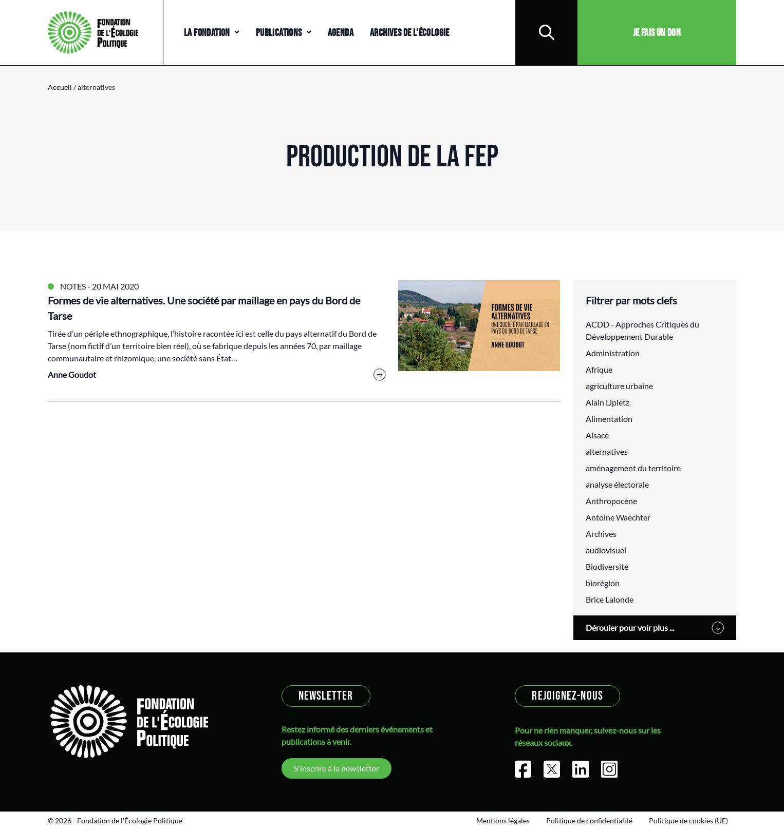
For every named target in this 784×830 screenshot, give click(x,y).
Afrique (599, 369)
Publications (279, 33)
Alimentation (609, 418)
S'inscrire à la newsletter (336, 768)
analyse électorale (617, 484)
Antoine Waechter (618, 517)
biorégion (603, 583)
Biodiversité (607, 566)
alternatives (607, 451)
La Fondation (207, 33)
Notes (73, 286)
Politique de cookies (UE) (688, 820)
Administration (613, 353)
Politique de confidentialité (589, 820)
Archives (601, 533)
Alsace (597, 435)
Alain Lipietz (607, 402)
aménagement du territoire (633, 468)
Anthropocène (611, 501)
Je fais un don (657, 33)
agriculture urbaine (619, 386)
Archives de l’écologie (410, 33)
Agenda (340, 33)
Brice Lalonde (609, 599)
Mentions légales (503, 820)
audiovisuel (606, 550)
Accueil (60, 87)
